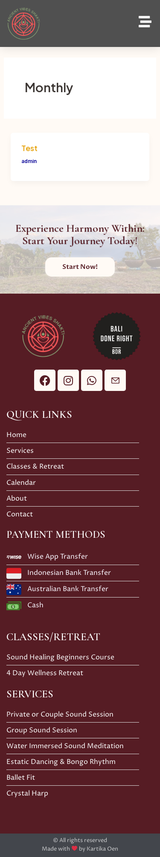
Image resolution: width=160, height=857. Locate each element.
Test (29, 148)
